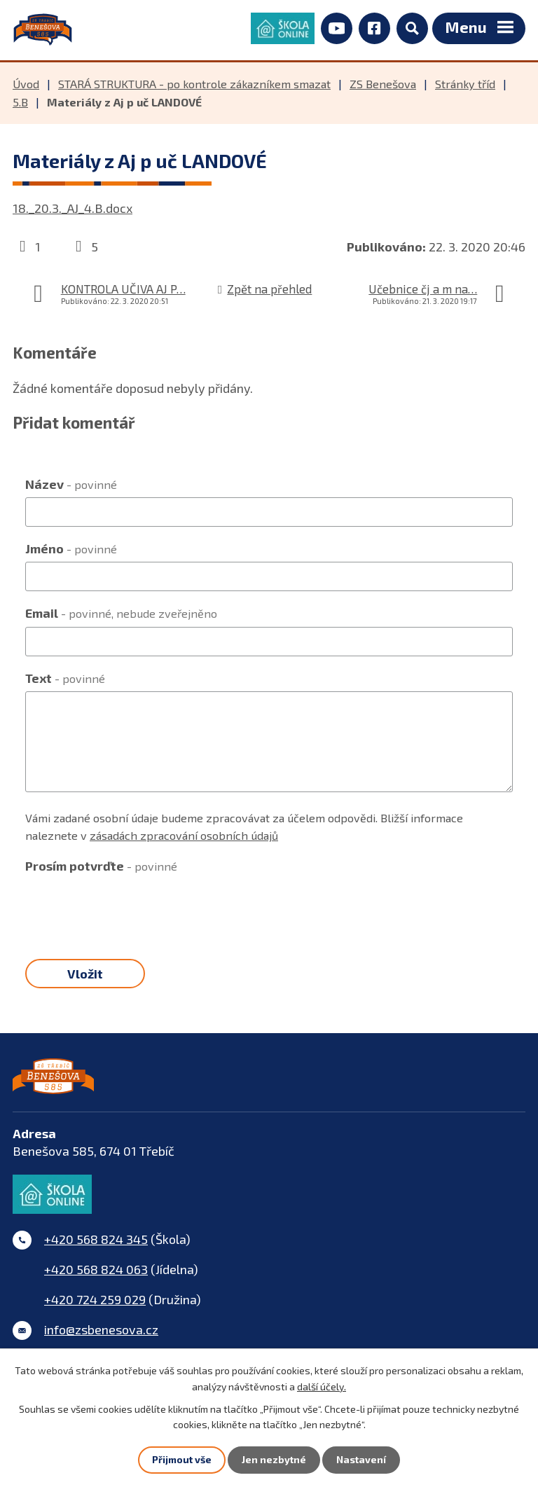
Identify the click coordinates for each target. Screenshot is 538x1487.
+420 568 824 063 (96, 1274)
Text (65, 680)
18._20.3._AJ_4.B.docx (72, 211)
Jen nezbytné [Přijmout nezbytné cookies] (274, 1460)
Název (71, 486)
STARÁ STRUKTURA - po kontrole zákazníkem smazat (194, 86)
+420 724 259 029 (95, 1304)
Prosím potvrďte (101, 868)
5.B (20, 104)
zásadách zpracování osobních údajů (184, 837)
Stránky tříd (465, 86)
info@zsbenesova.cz (101, 1334)
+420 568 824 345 (96, 1244)
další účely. (321, 1386)
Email (121, 615)
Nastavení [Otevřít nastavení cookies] (361, 1460)
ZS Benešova (383, 86)
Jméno (71, 551)
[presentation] (131, 909)
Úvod (26, 86)
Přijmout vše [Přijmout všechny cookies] (182, 1460)
